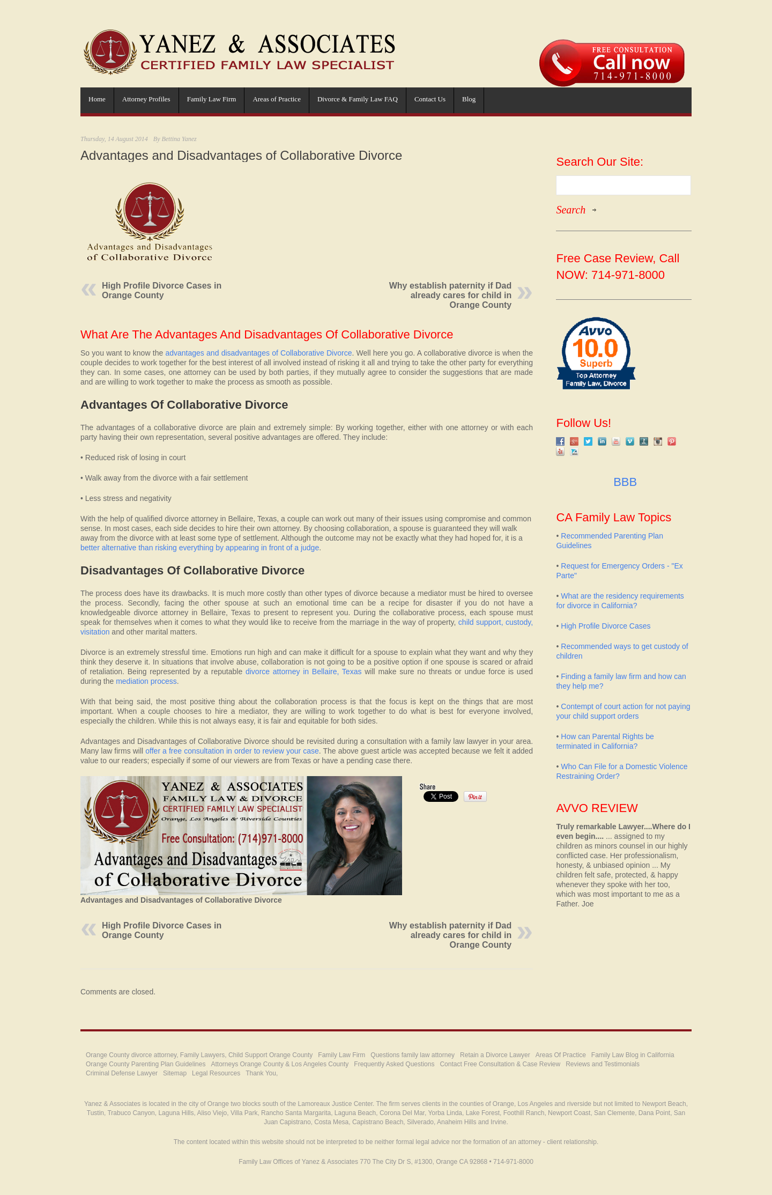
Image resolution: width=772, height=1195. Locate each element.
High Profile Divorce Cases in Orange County (161, 290)
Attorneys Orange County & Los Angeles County (279, 1064)
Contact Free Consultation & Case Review (500, 1064)
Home (97, 99)
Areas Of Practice (561, 1055)
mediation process (146, 681)
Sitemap (175, 1073)
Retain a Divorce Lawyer (495, 1055)
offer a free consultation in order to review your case (232, 751)
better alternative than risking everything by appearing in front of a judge (199, 547)
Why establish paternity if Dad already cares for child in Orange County (450, 295)
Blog (469, 99)
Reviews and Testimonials (603, 1064)
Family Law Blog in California (632, 1055)
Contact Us (430, 99)
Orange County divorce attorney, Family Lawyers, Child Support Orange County (199, 1055)
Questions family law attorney (412, 1055)
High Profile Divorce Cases (605, 626)
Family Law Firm (211, 99)
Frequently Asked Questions (394, 1064)
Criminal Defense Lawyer (122, 1073)
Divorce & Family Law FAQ (357, 99)
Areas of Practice (277, 99)
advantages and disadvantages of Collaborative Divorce (258, 353)
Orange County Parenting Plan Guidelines (145, 1064)
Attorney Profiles (146, 99)
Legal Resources (216, 1073)
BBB (623, 482)
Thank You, (262, 1073)
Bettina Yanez (178, 139)
